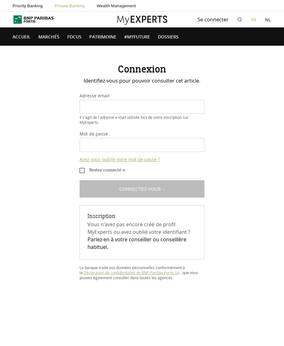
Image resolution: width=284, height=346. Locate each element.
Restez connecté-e (107, 170)
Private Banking (70, 5)
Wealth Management (116, 5)
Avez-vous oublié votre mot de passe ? (120, 159)
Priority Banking (28, 5)
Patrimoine (102, 37)
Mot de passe (94, 134)
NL (268, 20)
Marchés (48, 37)
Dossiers (168, 37)
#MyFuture (137, 37)
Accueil (22, 37)
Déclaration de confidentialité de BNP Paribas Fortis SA (132, 272)
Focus (74, 37)
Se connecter (213, 19)
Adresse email (94, 96)
